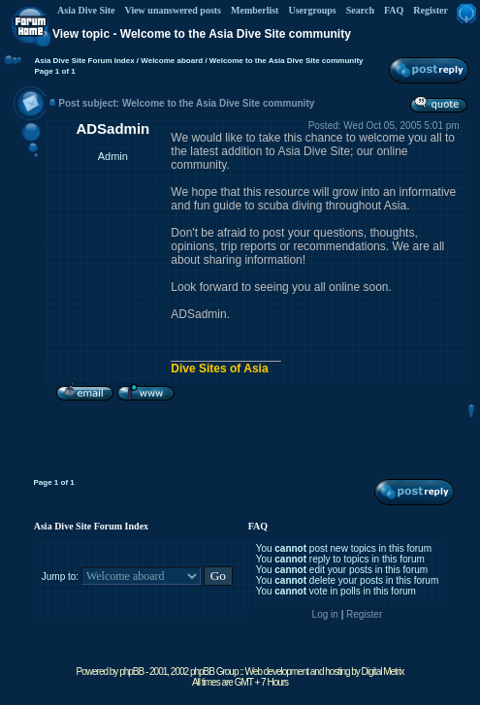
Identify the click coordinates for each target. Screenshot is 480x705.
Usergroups (312, 10)
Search (360, 10)
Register (430, 10)
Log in (325, 614)
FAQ (393, 10)
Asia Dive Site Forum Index (84, 60)
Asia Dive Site (85, 10)
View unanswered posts (173, 10)
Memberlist (254, 10)
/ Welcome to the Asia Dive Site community (283, 60)
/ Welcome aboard (169, 60)
